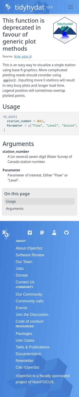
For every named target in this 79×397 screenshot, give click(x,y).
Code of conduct (29, 321)
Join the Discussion (32, 314)
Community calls (30, 301)
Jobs (20, 268)
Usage (11, 201)
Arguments (15, 208)
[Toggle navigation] (70, 7)
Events (21, 308)
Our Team (24, 262)
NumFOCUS (43, 382)
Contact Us (25, 282)
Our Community (29, 294)
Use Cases (25, 340)
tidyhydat (29, 7)
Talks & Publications (33, 347)
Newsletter (25, 361)
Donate (22, 275)
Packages (24, 334)
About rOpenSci (29, 248)
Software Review (30, 255)
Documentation (28, 354)
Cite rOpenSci (27, 367)
